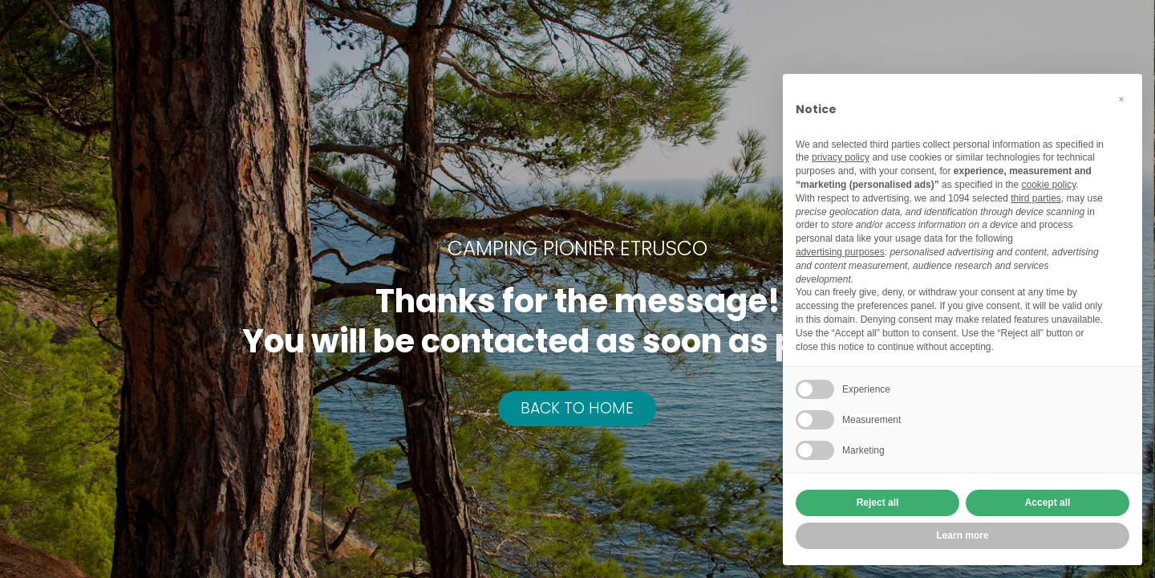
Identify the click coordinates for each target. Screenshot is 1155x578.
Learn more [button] (962, 535)
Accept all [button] (1048, 502)
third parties (1036, 198)
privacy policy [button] (840, 157)
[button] (1121, 99)
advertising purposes (840, 252)
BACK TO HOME (577, 408)
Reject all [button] (878, 502)
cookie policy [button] (1048, 184)
